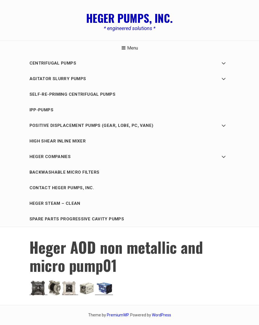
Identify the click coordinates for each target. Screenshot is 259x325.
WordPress (161, 315)
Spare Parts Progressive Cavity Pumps (76, 218)
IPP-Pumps (41, 109)
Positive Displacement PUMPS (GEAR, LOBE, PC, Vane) (91, 125)
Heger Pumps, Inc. (129, 18)
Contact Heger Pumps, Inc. (61, 187)
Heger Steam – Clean (54, 203)
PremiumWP (118, 315)
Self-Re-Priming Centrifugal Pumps (72, 94)
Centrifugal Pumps (52, 63)
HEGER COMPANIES (50, 156)
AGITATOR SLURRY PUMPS (57, 78)
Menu (129, 48)
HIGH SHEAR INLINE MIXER (57, 141)
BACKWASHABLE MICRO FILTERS (64, 172)
